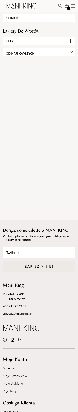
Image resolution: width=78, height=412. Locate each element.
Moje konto (10, 368)
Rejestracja (10, 391)
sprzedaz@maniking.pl (17, 313)
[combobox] (39, 52)
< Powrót (12, 17)
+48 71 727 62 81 (14, 306)
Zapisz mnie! (39, 266)
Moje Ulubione (13, 383)
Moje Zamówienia (15, 376)
